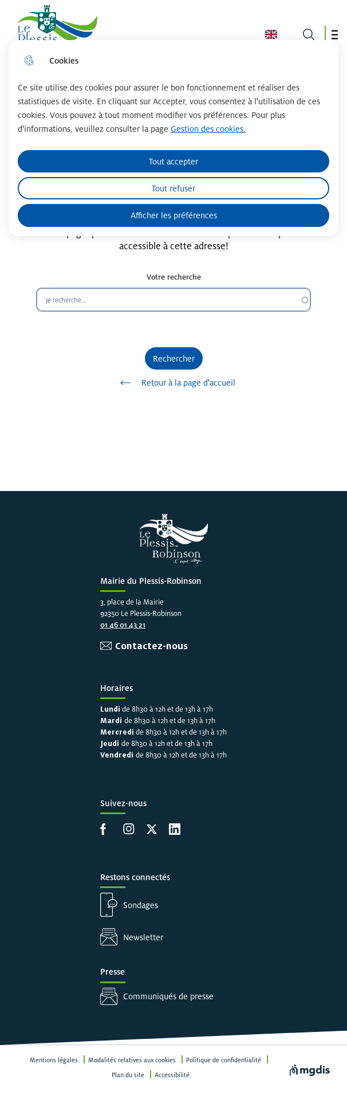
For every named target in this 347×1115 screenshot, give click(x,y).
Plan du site (128, 1075)
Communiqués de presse (168, 996)
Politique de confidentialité (223, 1060)
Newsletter (143, 937)
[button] (335, 34)
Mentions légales (54, 1060)
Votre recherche (174, 277)
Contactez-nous (151, 646)
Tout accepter (173, 161)
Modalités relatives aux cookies (132, 1060)
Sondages (140, 905)
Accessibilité (172, 1075)
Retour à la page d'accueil (173, 383)
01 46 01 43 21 (122, 625)
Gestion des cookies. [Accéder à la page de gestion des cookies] (208, 128)
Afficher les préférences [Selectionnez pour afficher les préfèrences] (174, 215)
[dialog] (173, 138)
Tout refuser (173, 188)
